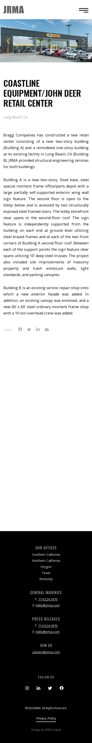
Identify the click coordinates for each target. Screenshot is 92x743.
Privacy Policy (46, 718)
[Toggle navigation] (82, 10)
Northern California (46, 560)
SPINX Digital (53, 730)
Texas (46, 573)
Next (83, 41)
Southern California (46, 554)
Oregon (46, 567)
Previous (9, 41)
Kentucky (46, 579)
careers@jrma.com (46, 652)
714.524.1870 (48, 599)
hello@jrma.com (48, 605)
